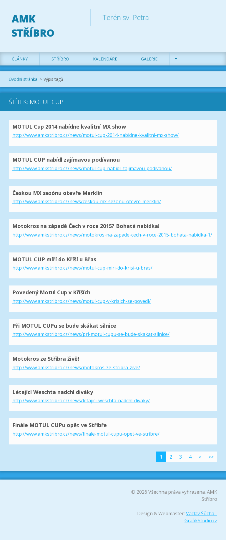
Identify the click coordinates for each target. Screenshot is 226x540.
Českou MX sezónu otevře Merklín (57, 192)
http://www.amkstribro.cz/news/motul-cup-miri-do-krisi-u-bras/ (82, 268)
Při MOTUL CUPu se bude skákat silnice (64, 325)
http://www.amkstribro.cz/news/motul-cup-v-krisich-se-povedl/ (81, 301)
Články (20, 59)
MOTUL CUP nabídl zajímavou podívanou (66, 159)
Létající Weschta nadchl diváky (52, 391)
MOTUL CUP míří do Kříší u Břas (54, 259)
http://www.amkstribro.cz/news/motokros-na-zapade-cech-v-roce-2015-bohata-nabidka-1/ (112, 235)
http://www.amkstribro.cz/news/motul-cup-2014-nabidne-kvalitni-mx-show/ (95, 135)
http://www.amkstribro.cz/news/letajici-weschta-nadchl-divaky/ (81, 400)
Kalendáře (105, 59)
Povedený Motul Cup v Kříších (51, 292)
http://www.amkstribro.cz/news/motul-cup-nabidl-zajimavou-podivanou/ (92, 168)
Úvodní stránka (23, 79)
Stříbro (60, 59)
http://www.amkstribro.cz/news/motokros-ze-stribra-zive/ (76, 367)
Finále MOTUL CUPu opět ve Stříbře (59, 425)
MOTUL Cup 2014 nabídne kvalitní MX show (69, 126)
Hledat (210, 17)
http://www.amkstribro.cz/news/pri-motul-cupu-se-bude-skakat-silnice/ (91, 334)
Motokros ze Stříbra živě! (45, 358)
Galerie (149, 59)
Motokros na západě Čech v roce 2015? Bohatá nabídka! (85, 225)
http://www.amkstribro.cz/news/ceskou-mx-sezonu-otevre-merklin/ (86, 201)
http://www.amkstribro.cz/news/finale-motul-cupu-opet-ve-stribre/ (85, 434)
